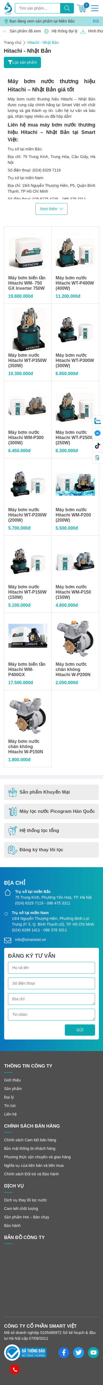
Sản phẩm (13, 1088)
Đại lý (9, 1097)
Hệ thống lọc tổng (33, 831)
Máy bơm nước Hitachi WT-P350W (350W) (27, 360)
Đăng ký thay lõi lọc (35, 850)
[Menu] (95, 8)
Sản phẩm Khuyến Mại (39, 792)
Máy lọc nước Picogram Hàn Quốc (51, 811)
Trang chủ (12, 42)
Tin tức (10, 1105)
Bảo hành (12, 1225)
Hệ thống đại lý (59, 31)
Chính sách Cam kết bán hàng (30, 1140)
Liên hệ (10, 1114)
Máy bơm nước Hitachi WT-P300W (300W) (75, 360)
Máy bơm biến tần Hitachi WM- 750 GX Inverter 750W (27, 283)
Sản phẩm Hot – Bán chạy (26, 1217)
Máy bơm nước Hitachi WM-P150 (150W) (73, 592)
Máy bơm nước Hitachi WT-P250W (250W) (75, 437)
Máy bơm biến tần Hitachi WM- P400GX (27, 669)
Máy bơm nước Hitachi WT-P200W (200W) (27, 514)
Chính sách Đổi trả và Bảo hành (31, 1174)
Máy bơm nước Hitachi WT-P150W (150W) (27, 592)
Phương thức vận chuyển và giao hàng (37, 1157)
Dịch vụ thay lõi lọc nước (25, 1200)
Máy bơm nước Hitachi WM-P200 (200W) (73, 514)
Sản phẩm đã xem (20, 31)
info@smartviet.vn (30, 939)
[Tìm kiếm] (67, 8)
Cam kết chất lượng (21, 1208)
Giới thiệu (12, 1080)
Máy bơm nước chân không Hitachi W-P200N (73, 669)
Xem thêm (51, 209)
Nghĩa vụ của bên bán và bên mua (33, 1165)
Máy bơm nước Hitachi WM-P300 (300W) (26, 437)
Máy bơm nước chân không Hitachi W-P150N (25, 746)
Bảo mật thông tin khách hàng (29, 1148)
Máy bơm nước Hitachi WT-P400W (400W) (75, 283)
